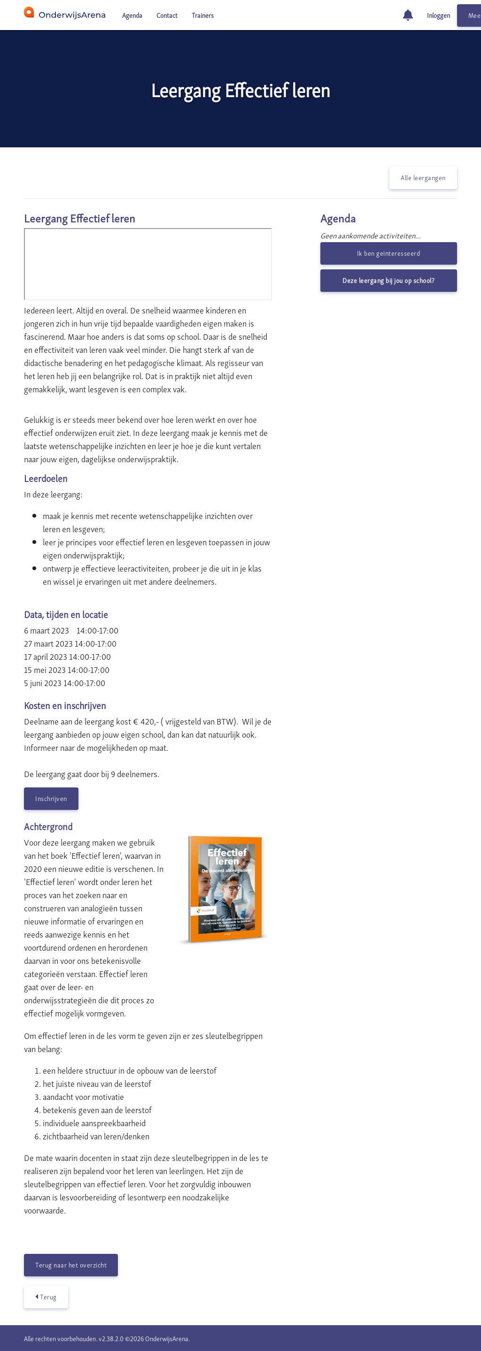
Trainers (203, 14)
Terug (46, 1296)
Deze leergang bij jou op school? (388, 280)
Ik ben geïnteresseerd (388, 252)
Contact (167, 14)
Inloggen (438, 14)
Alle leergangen (423, 177)
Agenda (132, 14)
